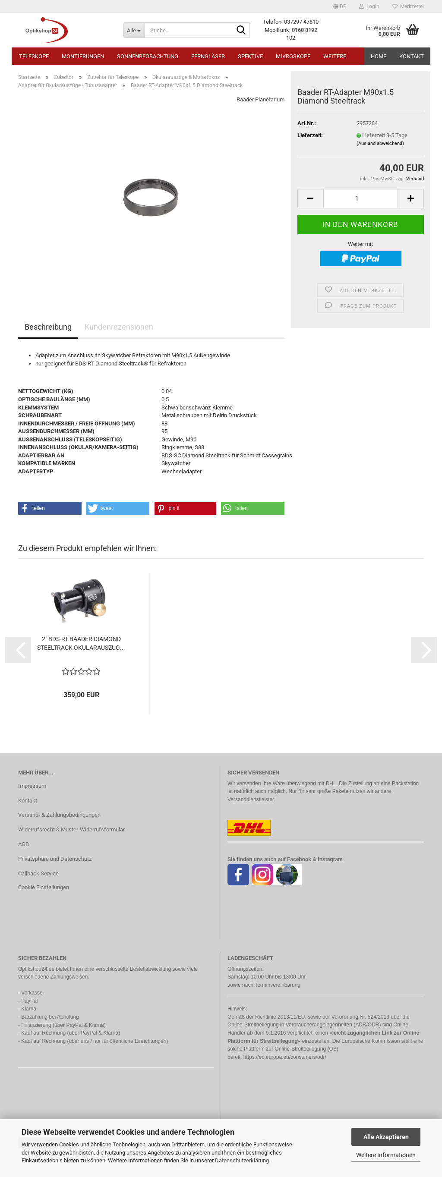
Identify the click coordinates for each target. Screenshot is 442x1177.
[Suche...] (134, 30)
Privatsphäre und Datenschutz (55, 859)
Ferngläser (208, 56)
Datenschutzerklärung (242, 1160)
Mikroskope (293, 56)
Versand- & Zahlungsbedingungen (59, 815)
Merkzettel (408, 6)
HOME (378, 56)
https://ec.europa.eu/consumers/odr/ (284, 1057)
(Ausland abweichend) (380, 143)
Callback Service (38, 873)
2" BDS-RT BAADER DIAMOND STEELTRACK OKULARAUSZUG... (81, 643)
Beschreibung (48, 326)
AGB (23, 844)
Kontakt (411, 56)
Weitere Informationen (386, 1155)
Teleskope (34, 56)
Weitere (334, 56)
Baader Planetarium (260, 99)
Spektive (250, 56)
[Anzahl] (360, 198)
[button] (340, 6)
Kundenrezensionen (119, 326)
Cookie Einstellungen (43, 887)
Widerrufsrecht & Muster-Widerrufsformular (71, 829)
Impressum (32, 786)
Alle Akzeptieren (386, 1136)
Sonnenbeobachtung (147, 56)
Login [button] (369, 6)
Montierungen (83, 56)
